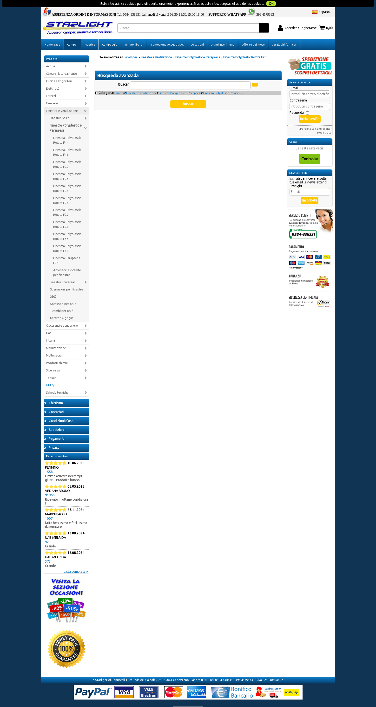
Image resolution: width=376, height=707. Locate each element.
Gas (49, 323)
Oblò (53, 287)
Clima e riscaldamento (61, 64)
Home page (52, 34)
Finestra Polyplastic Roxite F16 (67, 142)
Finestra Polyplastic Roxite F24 (67, 179)
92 (47, 532)
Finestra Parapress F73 (66, 251)
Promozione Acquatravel (167, 34)
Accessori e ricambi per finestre (67, 263)
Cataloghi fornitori (284, 34)
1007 (49, 509)
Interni (50, 331)
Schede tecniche (57, 383)
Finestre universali (62, 272)
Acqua (50, 56)
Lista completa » (76, 562)
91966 (50, 485)
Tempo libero (134, 34)
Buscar (123, 75)
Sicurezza (53, 361)
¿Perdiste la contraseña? (315, 119)
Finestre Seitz (59, 108)
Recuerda (297, 103)
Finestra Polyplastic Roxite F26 (67, 190)
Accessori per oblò (63, 294)
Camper (72, 34)
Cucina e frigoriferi (59, 71)
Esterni (51, 86)
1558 (49, 462)
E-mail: (294, 78)
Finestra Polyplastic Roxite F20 (67, 154)
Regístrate (324, 122)
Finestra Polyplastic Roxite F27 (67, 202)
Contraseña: (299, 91)
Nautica (90, 34)
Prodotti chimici (57, 353)
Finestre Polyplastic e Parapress (66, 118)
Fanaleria (52, 93)
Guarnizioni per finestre (66, 279)
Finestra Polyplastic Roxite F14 (67, 130)
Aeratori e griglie (61, 308)
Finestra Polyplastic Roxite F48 (67, 239)
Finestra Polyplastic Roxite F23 (67, 166)
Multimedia (54, 346)
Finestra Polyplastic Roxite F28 (67, 214)
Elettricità (52, 79)
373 (48, 551)
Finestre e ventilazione (62, 101)
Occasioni (197, 34)
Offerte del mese (253, 34)
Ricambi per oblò (61, 301)
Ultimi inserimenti (223, 34)
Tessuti (51, 368)
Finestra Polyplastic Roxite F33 (67, 226)
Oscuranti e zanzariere (62, 316)
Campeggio (110, 34)
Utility (50, 375)
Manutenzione (56, 338)
